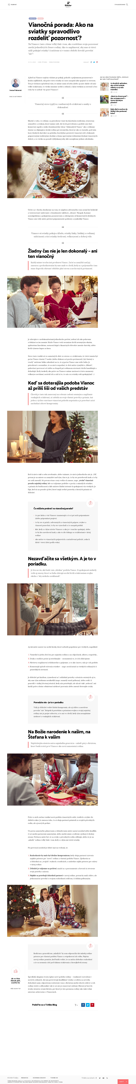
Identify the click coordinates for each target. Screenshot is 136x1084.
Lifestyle (33, 18)
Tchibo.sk (54, 1078)
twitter (94, 62)
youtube (103, 1078)
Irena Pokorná (54, 62)
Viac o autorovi (15, 147)
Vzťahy (40, 18)
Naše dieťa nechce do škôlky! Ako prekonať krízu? (118, 161)
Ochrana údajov (39, 1078)
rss (107, 1078)
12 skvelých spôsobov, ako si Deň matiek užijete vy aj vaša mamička (118, 137)
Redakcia (24, 1078)
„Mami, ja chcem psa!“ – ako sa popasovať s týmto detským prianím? (119, 150)
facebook (91, 62)
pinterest (97, 62)
